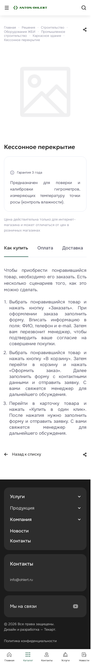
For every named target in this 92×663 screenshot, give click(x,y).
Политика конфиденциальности (30, 641)
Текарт (49, 629)
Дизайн (10, 629)
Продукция (22, 508)
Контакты (20, 541)
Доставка (72, 248)
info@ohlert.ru (21, 579)
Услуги (17, 496)
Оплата (45, 248)
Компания (21, 519)
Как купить (16, 248)
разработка (29, 629)
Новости (19, 531)
